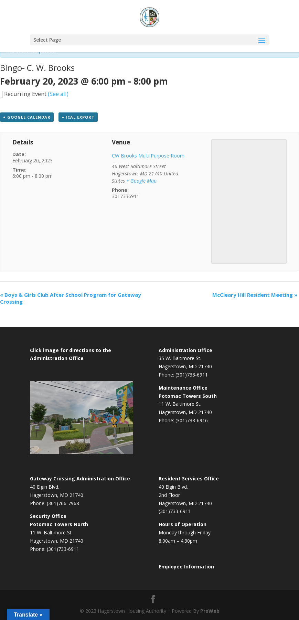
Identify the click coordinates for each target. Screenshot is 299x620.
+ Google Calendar (27, 117)
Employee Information (186, 566)
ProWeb (210, 611)
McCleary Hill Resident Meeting (254, 294)
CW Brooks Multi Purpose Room (148, 155)
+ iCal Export (78, 117)
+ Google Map (141, 180)
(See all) (58, 94)
